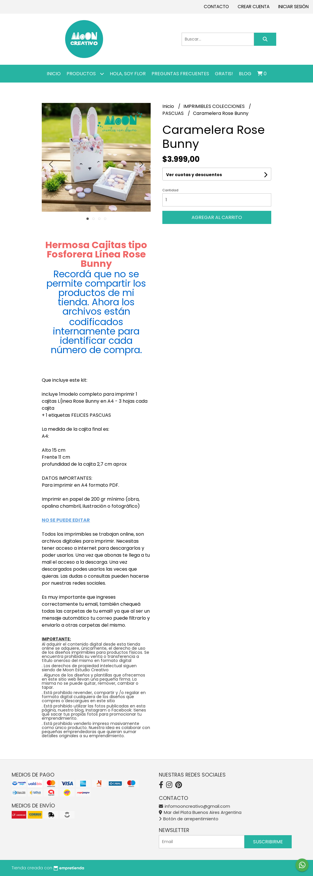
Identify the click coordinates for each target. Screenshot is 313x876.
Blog (245, 73)
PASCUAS (173, 113)
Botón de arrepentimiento (188, 819)
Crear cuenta (253, 6)
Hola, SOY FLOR (128, 73)
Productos (85, 74)
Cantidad (170, 190)
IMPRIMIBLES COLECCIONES (214, 106)
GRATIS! (224, 73)
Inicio (54, 73)
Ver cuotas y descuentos (194, 175)
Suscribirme (268, 841)
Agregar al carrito (217, 217)
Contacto (216, 6)
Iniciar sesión (293, 6)
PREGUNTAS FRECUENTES (180, 73)
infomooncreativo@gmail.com (194, 806)
